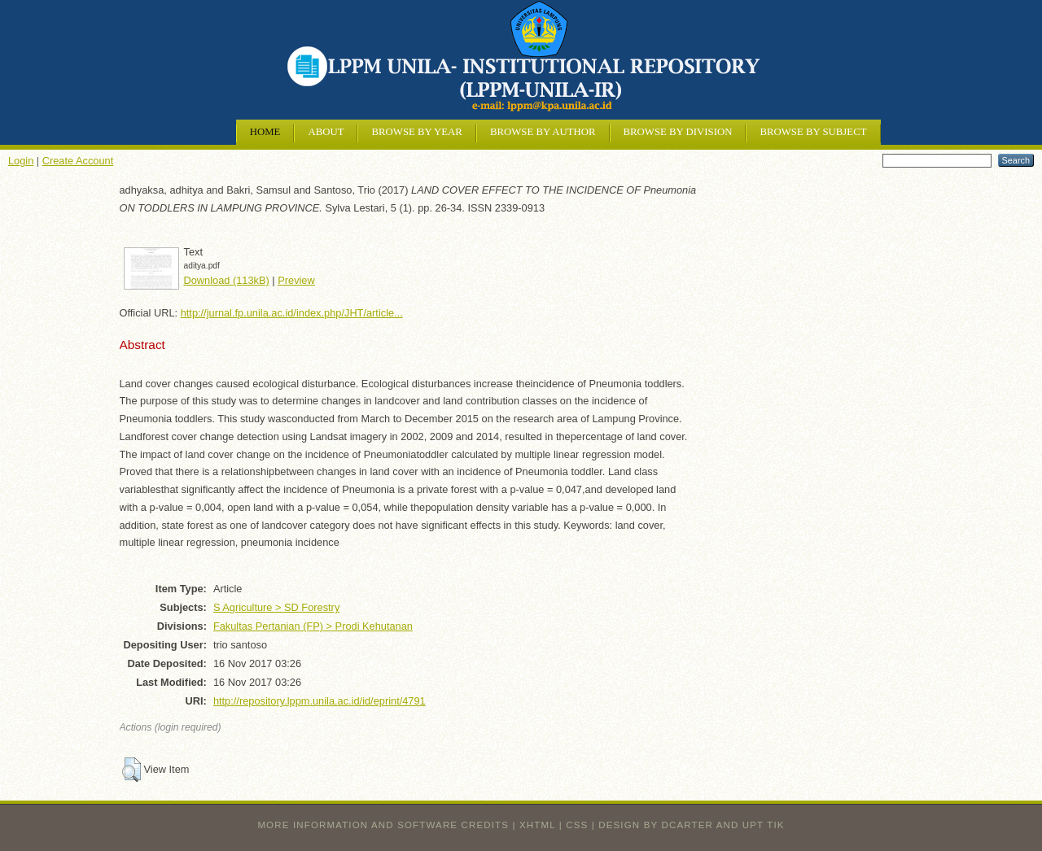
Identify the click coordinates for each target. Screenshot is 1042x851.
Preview (296, 280)
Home (265, 131)
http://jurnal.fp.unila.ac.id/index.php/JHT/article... (292, 313)
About (326, 131)
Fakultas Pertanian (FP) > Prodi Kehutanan (313, 626)
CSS (577, 825)
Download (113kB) (226, 280)
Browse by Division (678, 131)
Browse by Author (543, 131)
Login (20, 161)
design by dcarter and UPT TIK (691, 825)
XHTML (537, 825)
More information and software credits (383, 825)
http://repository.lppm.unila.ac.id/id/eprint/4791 (319, 701)
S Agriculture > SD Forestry (276, 607)
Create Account (78, 161)
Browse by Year (416, 131)
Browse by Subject (813, 131)
